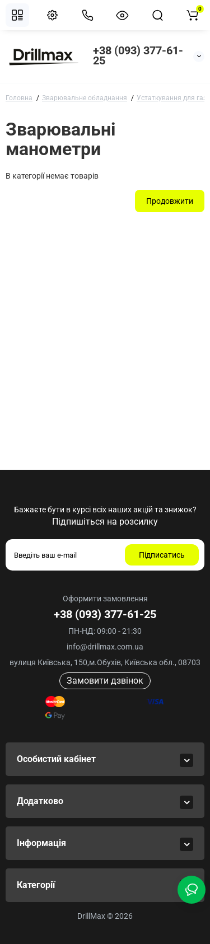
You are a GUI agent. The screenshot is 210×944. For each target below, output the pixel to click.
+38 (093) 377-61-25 (138, 55)
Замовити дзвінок (105, 680)
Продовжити (169, 201)
